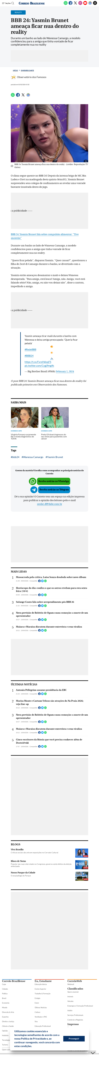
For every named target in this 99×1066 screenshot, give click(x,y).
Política (4, 994)
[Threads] (95, 4)
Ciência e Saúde (8, 1026)
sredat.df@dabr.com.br (49, 504)
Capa (4, 984)
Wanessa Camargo (33, 457)
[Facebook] (70, 4)
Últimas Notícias (41, 1007)
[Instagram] (80, 4)
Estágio (37, 998)
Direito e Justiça (8, 1021)
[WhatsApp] (66, 4)
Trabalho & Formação (42, 994)
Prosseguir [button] (74, 1038)
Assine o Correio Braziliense (77, 1051)
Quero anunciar (73, 992)
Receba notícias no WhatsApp (53, 481)
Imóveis (70, 997)
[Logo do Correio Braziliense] (32, 3)
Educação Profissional (43, 1026)
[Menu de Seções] (6, 3)
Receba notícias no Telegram (54, 489)
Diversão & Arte (8, 1012)
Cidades (5, 989)
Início (15, 70)
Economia (5, 1003)
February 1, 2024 (65, 371)
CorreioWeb (74, 981)
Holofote (5, 1035)
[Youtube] (85, 4)
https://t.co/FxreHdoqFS (38, 361)
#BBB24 (29, 355)
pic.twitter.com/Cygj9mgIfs (39, 365)
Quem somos (7, 1050)
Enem (37, 1003)
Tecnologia (6, 1040)
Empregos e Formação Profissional (80, 1006)
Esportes (5, 1017)
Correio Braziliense (13, 981)
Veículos (70, 1001)
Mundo (4, 1007)
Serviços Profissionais (75, 1015)
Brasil (4, 998)
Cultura (37, 1012)
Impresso (73, 1024)
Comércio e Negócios (75, 1020)
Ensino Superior (40, 989)
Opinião (5, 1031)
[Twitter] (75, 4)
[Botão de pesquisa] (13, 3)
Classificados (75, 988)
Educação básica (41, 984)
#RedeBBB (30, 349)
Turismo (5, 1045)
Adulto (69, 1010)
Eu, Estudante (43, 981)
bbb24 (15, 457)
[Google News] (90, 4)
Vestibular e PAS (41, 1017)
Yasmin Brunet (55, 457)
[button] (32, 1046)
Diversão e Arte (27, 70)
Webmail (70, 984)
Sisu (36, 1021)
